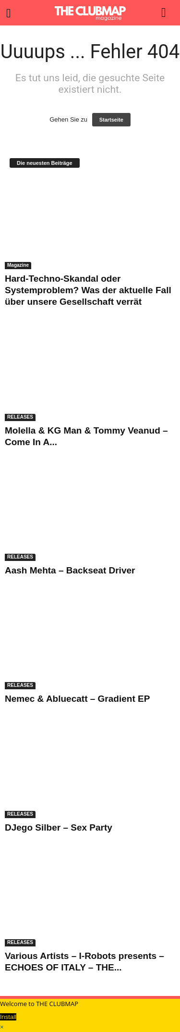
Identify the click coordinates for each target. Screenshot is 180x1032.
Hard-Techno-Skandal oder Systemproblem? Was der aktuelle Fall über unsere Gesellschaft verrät (88, 290)
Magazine (18, 265)
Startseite (111, 120)
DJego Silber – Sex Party (58, 827)
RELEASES (20, 417)
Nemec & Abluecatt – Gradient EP (77, 699)
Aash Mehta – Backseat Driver (70, 570)
